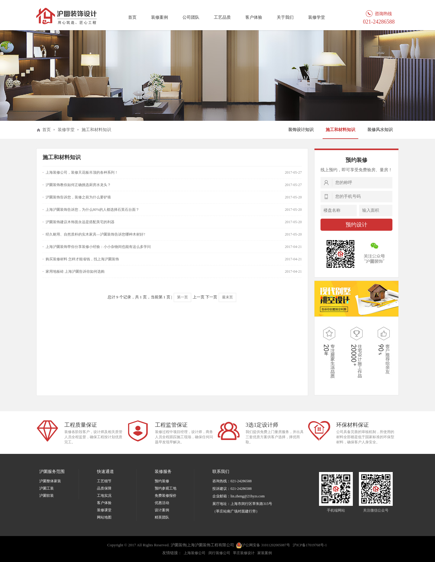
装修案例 (159, 17)
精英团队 (162, 517)
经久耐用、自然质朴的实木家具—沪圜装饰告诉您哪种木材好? (95, 234)
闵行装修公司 (219, 553)
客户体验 (253, 17)
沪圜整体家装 (50, 481)
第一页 (182, 297)
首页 (132, 17)
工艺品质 (222, 17)
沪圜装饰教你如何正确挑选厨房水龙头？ (78, 185)
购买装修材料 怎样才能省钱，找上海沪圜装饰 (82, 259)
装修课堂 (104, 510)
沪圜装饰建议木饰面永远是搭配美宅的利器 (80, 222)
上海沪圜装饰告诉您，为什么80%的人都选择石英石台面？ (92, 209)
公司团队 (190, 17)
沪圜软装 (46, 495)
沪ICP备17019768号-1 (310, 545)
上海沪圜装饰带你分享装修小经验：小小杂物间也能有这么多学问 (98, 247)
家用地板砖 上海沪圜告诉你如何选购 (75, 271)
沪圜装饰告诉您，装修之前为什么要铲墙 (78, 197)
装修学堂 (316, 17)
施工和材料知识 (340, 129)
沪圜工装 (46, 488)
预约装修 (162, 481)
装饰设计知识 (301, 129)
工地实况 (104, 495)
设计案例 (162, 510)
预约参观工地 (165, 488)
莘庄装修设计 (244, 553)
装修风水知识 (380, 129)
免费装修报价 (165, 495)
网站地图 (104, 517)
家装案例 (264, 553)
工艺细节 (104, 481)
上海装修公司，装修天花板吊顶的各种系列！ (82, 172)
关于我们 (285, 17)
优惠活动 (162, 503)
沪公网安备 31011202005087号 (263, 545)
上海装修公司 (194, 553)
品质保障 (104, 488)
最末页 (227, 297)
